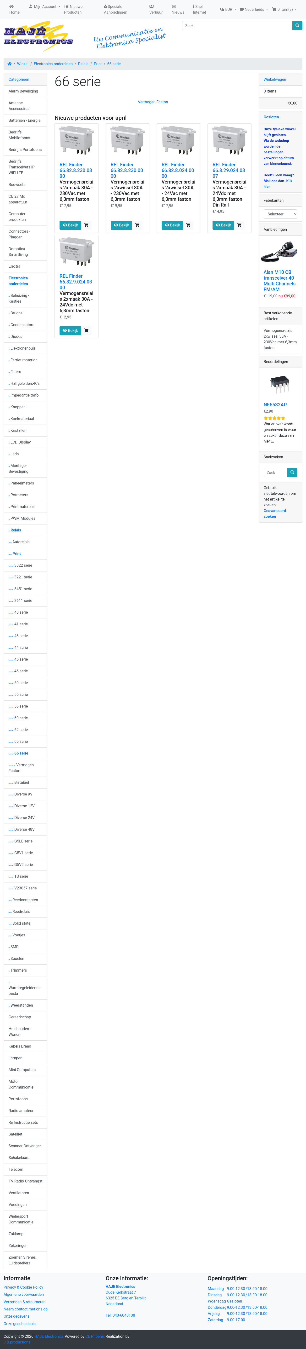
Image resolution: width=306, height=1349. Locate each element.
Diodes (15, 336)
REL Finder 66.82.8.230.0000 (127, 170)
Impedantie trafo (24, 395)
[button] (228, 9)
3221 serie (20, 577)
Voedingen (18, 1204)
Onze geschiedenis (20, 1323)
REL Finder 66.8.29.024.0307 (229, 170)
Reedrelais (19, 911)
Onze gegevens (16, 1316)
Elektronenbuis (22, 348)
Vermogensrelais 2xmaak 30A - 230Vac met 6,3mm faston (76, 190)
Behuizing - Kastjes (19, 298)
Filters (15, 371)
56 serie (18, 706)
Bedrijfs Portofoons (25, 149)
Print (98, 64)
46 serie (18, 671)
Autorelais (19, 542)
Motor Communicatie (21, 1084)
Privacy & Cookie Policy (23, 1287)
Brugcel (16, 313)
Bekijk (70, 225)
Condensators (21, 325)
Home (14, 10)
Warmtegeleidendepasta (24, 989)
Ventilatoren (19, 1193)
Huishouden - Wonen (20, 1031)
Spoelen (16, 958)
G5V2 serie (21, 864)
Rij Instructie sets (23, 1122)
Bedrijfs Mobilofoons (19, 135)
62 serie (18, 729)
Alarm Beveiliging (23, 91)
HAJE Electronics (49, 1336)
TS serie (18, 876)
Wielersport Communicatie (21, 1219)
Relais (83, 64)
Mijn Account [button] (42, 6)
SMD (14, 947)
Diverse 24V (22, 817)
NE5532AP (275, 405)
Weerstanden (21, 1005)
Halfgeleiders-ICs (24, 383)
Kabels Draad (20, 1046)
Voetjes (17, 935)
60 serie (18, 718)
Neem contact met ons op (26, 1309)
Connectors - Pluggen (19, 234)
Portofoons (18, 1099)
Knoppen (17, 407)
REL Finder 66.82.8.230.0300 (76, 170)
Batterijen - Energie (25, 120)
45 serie (18, 659)
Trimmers (18, 970)
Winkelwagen (275, 79)
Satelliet (15, 1134)
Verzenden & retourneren (24, 1302)
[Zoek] (237, 25)
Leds (14, 454)
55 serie (18, 694)
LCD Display (20, 442)
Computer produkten (17, 217)
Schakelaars (19, 1157)
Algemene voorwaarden (24, 1294)
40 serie (18, 612)
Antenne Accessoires (19, 106)
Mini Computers (22, 1069)
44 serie (18, 647)
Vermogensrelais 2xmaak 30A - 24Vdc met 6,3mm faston (76, 301)
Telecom (16, 1169)
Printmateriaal (22, 506)
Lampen (15, 1058)
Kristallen (18, 430)
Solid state (19, 923)
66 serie (114, 64)
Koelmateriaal (21, 418)
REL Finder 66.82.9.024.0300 (76, 281)
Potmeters (18, 495)
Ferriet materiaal (23, 360)
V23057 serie (23, 888)
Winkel (22, 64)
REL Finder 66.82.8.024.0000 (178, 170)
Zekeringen (18, 1245)
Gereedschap (20, 1017)
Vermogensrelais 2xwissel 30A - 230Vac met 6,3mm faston (127, 190)
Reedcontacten (23, 900)
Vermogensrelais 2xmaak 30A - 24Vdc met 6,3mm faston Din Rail (229, 193)
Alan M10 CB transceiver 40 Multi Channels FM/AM (280, 280)
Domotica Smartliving (18, 252)
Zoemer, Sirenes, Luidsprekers (23, 1260)
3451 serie (20, 589)
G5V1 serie (21, 853)
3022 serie (20, 565)
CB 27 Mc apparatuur (18, 199)
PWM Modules (22, 518)
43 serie (18, 636)
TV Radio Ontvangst (25, 1181)
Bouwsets (17, 184)
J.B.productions (17, 1342)
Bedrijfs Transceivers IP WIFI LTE (22, 167)
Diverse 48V (22, 829)
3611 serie (20, 600)
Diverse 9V (21, 794)
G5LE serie (21, 841)
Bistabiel (19, 782)
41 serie (18, 624)
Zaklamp (16, 1234)
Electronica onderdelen (53, 64)
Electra (14, 266)
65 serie (18, 741)
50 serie (18, 682)
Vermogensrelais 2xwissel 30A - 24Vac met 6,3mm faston (178, 190)
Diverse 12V (22, 806)
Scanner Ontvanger (25, 1146)
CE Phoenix (95, 1336)
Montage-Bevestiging (18, 468)
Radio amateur (21, 1110)
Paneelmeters (21, 483)
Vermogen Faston (153, 102)
